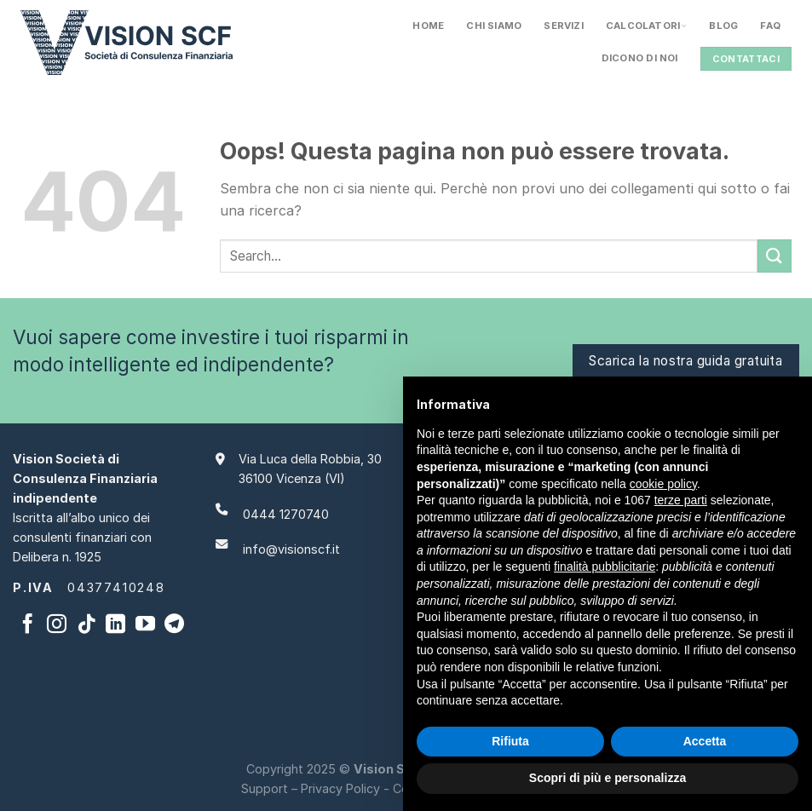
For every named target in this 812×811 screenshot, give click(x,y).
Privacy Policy (340, 788)
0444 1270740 (286, 514)
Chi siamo (493, 26)
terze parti (680, 500)
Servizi (564, 26)
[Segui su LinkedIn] (115, 625)
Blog (723, 26)
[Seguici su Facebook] (27, 625)
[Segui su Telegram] (174, 625)
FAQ (770, 26)
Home (428, 26)
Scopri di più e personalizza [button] (607, 778)
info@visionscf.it (291, 549)
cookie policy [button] (663, 484)
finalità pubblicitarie (604, 566)
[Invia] (774, 256)
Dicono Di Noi (640, 58)
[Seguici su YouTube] (145, 625)
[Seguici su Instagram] (56, 625)
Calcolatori (646, 26)
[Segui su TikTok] (86, 625)
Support (264, 788)
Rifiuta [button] (510, 741)
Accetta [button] (705, 741)
